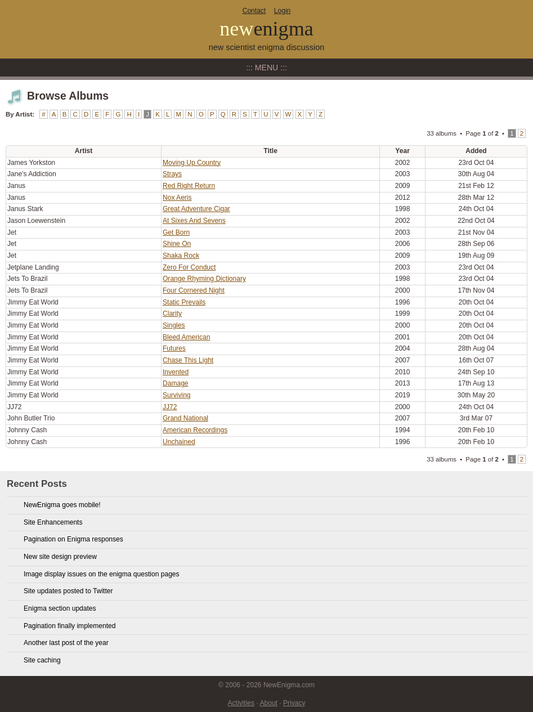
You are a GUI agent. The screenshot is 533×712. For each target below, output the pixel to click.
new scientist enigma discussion (267, 47)
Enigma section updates (60, 608)
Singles (174, 325)
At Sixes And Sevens (194, 221)
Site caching (42, 660)
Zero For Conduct (189, 267)
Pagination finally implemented (69, 626)
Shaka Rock (181, 255)
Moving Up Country (192, 163)
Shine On (177, 244)
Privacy (294, 703)
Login (282, 11)
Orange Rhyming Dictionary (204, 279)
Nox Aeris (177, 197)
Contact (254, 11)
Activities (241, 703)
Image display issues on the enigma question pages (102, 574)
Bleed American (186, 337)
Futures (174, 348)
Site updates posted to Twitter (68, 591)
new (266, 28)
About (268, 703)
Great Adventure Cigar (196, 209)
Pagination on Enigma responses (73, 539)
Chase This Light (188, 360)
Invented (176, 372)
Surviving (177, 395)
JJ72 (170, 407)
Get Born (176, 232)
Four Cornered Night (194, 290)
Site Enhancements (53, 522)
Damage (176, 383)
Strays (172, 174)
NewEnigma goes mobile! (62, 505)
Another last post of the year (66, 643)
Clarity (172, 313)
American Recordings (195, 430)
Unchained (179, 442)
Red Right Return (189, 186)
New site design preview (60, 557)
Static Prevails (184, 302)
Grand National (185, 418)
